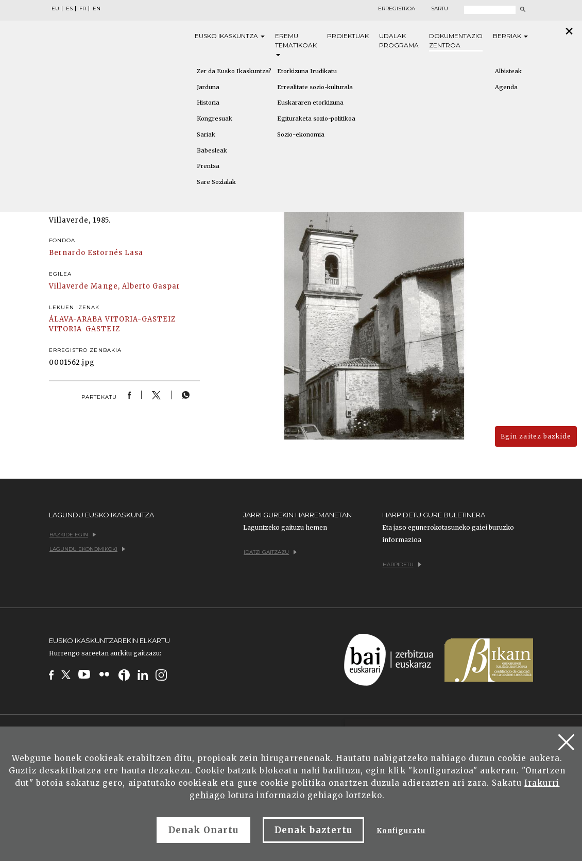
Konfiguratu (400, 830)
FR (82, 8)
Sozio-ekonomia (300, 134)
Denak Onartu (203, 830)
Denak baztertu (313, 830)
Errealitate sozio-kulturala (315, 87)
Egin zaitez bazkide (536, 436)
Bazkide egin (72, 534)
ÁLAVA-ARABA (75, 319)
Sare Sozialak (216, 181)
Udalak (399, 41)
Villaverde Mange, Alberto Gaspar (114, 286)
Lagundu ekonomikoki (87, 549)
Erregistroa (396, 8)
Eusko (230, 36)
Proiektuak (348, 36)
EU (55, 8)
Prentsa (208, 166)
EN (96, 8)
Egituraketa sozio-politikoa (316, 118)
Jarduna (208, 87)
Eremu (296, 44)
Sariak (206, 134)
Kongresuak (214, 118)
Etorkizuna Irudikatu (307, 71)
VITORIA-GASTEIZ (140, 319)
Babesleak (212, 150)
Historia (208, 102)
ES (69, 8)
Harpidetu (402, 564)
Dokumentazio (456, 41)
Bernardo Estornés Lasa (96, 252)
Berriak (510, 36)
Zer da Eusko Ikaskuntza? (234, 71)
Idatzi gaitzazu (270, 552)
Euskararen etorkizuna (310, 102)
